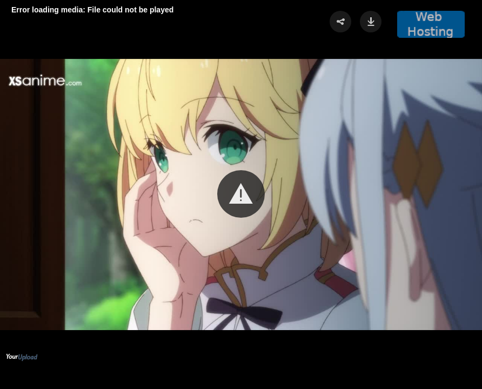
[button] (241, 194)
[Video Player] (241, 194)
